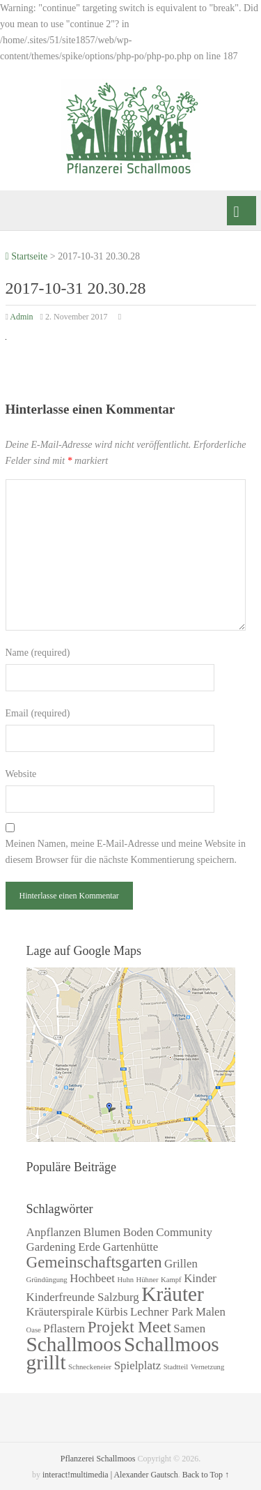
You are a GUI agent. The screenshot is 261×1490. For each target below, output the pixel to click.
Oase (33, 1330)
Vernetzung (208, 1367)
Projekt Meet (129, 1327)
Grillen (181, 1263)
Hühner (147, 1280)
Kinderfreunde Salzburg (82, 1297)
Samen (189, 1328)
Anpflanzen (53, 1232)
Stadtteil (176, 1367)
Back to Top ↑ (205, 1475)
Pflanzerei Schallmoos (98, 1458)
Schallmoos (74, 1344)
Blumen (102, 1232)
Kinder (200, 1278)
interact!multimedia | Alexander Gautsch (110, 1475)
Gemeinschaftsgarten (94, 1262)
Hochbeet (92, 1278)
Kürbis (112, 1311)
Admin (21, 317)
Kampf (171, 1280)
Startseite (27, 256)
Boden (138, 1232)
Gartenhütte (131, 1247)
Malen (211, 1311)
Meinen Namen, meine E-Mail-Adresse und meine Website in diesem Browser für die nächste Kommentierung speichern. (126, 851)
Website (21, 774)
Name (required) (38, 652)
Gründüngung (47, 1280)
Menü (241, 210)
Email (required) (38, 713)
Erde (89, 1247)
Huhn (125, 1280)
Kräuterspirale (60, 1311)
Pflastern (64, 1328)
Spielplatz (137, 1365)
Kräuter (172, 1294)
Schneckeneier (89, 1367)
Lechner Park (161, 1311)
